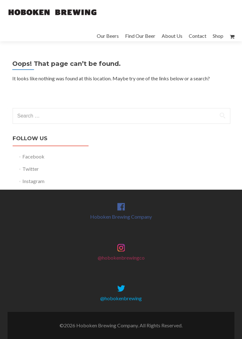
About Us (172, 36)
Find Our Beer (140, 36)
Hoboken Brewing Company (121, 217)
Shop (218, 36)
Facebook (33, 156)
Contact (197, 36)
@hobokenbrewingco (121, 258)
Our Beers (108, 36)
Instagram (33, 181)
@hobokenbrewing (121, 298)
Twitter (30, 169)
